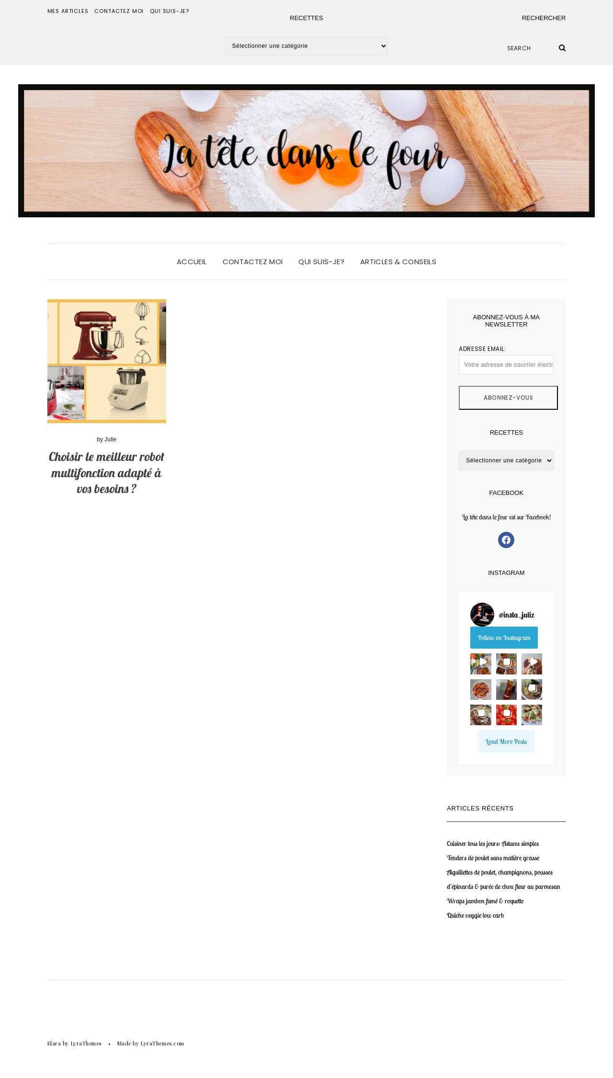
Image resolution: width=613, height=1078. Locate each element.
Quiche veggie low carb (475, 915)
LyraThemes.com (162, 1043)
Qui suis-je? (169, 11)
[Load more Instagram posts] (506, 741)
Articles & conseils (398, 262)
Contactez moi (119, 11)
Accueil (192, 262)
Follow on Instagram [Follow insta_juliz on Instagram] (504, 637)
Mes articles (68, 11)
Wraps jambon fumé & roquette (485, 901)
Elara (54, 1043)
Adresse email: (506, 359)
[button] (480, 663)
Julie (110, 439)
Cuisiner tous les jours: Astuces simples (493, 843)
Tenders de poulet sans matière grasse (493, 857)
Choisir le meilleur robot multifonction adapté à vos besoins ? (106, 473)
